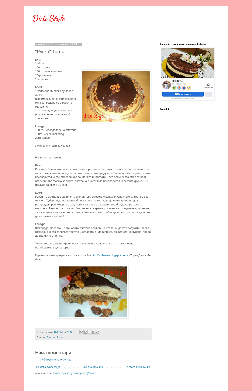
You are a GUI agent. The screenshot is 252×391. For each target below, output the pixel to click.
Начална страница (92, 367)
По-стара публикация (137, 367)
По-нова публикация (48, 367)
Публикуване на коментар (56, 359)
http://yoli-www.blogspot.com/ (110, 255)
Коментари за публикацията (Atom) (74, 373)
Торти (60, 337)
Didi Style (49, 18)
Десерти (50, 337)
